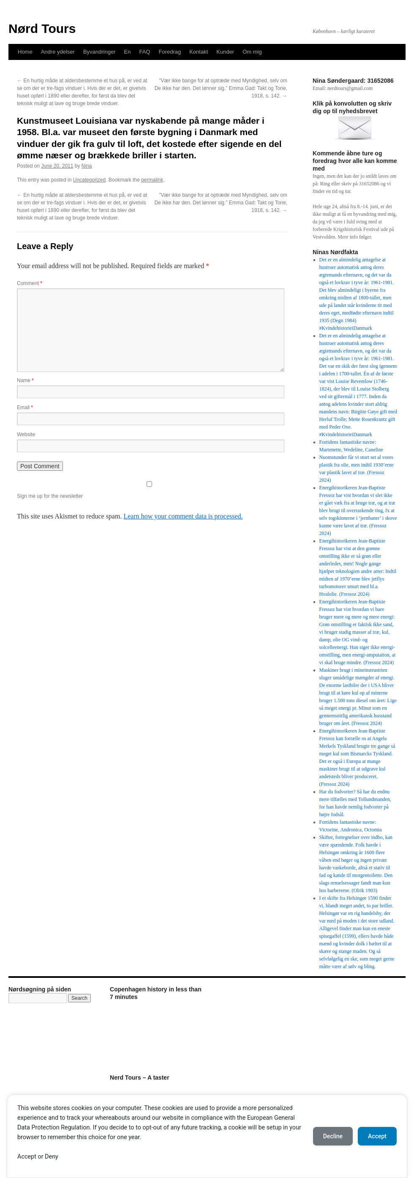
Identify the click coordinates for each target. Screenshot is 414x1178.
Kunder (225, 52)
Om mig (252, 52)
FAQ (144, 52)
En (127, 52)
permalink (152, 180)
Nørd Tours (42, 28)
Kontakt (198, 52)
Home (25, 52)
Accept (377, 1136)
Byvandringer (99, 52)
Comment (29, 283)
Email (25, 407)
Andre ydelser (58, 52)
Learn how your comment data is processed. (182, 516)
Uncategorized (89, 180)
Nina (87, 166)
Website (26, 434)
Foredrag (169, 52)
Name (25, 380)
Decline (333, 1136)
